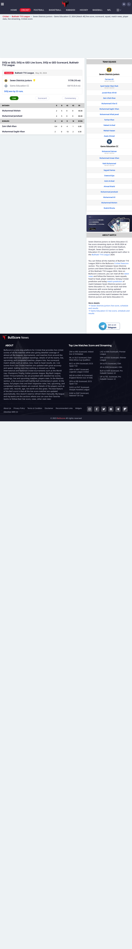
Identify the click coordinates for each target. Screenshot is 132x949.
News (18, 337)
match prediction (114, 281)
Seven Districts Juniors (21, 80)
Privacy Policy (19, 408)
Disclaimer (49, 408)
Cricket (6, 16)
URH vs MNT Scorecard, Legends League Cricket (79, 370)
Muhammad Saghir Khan (13, 131)
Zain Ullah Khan (9, 126)
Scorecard (42, 98)
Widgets (78, 408)
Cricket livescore (121, 263)
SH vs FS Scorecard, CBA (110, 364)
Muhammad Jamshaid (12, 116)
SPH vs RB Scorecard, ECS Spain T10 (80, 382)
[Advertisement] (66, 39)
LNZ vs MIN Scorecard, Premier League (112, 353)
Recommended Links (64, 408)
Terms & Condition (34, 408)
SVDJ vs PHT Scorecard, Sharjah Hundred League (79, 388)
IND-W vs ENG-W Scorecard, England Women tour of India (81, 376)
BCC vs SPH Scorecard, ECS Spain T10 (81, 365)
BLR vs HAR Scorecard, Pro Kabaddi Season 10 (111, 372)
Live (14, 98)
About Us (7, 408)
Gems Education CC (19, 85)
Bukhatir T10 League (21, 16)
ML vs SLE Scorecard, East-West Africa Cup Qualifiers (80, 359)
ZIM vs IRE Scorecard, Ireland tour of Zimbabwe (81, 353)
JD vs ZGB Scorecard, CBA (111, 367)
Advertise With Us (11, 412)
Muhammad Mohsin (11, 110)
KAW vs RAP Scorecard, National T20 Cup (79, 394)
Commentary (70, 98)
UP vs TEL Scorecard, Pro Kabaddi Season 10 (110, 378)
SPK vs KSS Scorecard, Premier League (113, 359)
